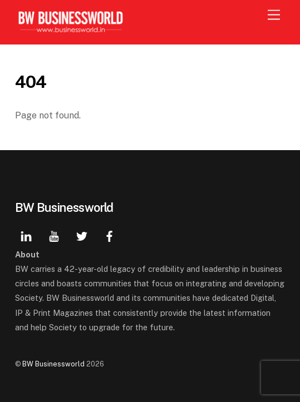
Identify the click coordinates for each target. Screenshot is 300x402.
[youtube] (54, 235)
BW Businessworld (53, 364)
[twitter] (82, 235)
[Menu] (274, 15)
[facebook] (110, 235)
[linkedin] (26, 235)
